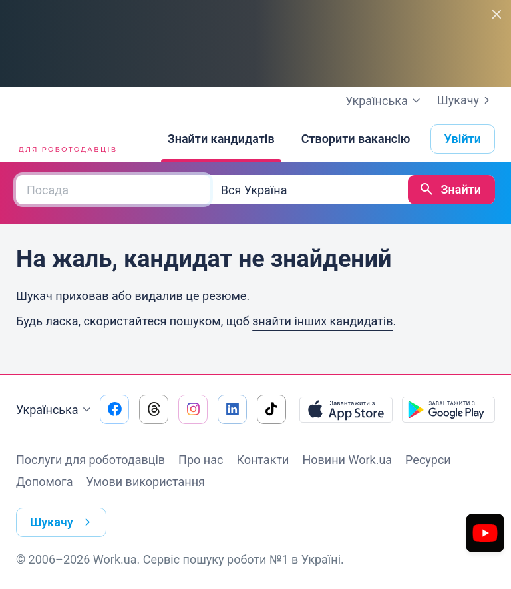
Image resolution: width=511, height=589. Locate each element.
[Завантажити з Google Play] (448, 409)
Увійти (463, 139)
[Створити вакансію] (356, 139)
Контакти (262, 460)
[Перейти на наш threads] (153, 409)
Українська (55, 410)
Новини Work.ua (347, 460)
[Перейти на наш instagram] (193, 409)
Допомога (44, 482)
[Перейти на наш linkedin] (232, 409)
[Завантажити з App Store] (346, 409)
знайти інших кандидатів (322, 321)
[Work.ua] (66, 139)
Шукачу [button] (63, 522)
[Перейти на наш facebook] (114, 409)
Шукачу (466, 100)
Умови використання (145, 482)
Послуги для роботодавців (90, 460)
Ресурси (428, 460)
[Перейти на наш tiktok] (271, 409)
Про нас (200, 460)
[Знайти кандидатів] (221, 139)
